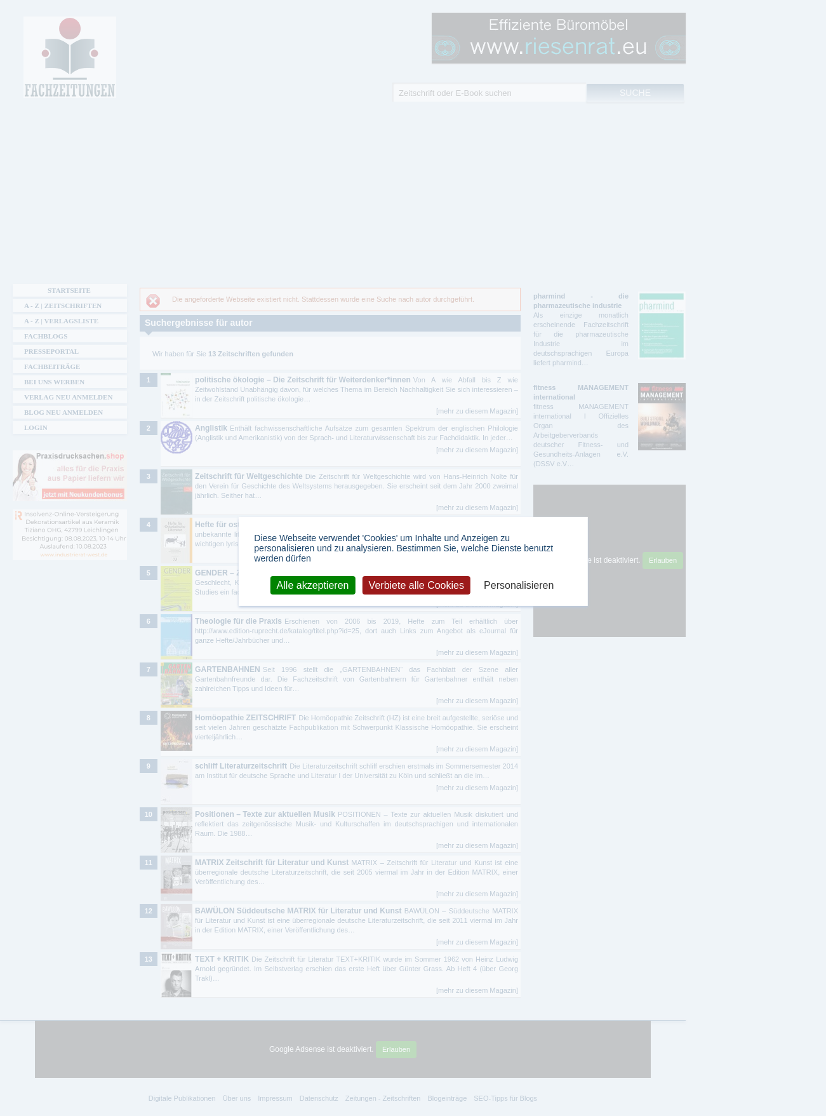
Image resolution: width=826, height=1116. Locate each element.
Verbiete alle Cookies (416, 584)
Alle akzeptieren (313, 584)
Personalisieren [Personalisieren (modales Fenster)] (519, 584)
